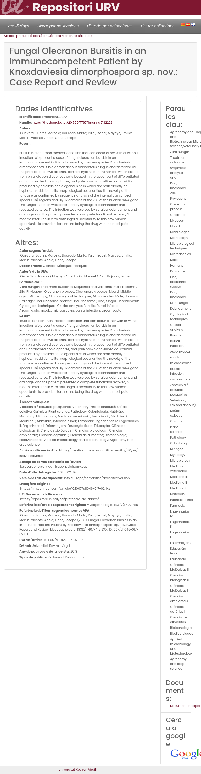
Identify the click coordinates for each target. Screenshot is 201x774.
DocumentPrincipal (185, 706)
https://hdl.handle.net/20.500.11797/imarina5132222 (72, 122)
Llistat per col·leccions (58, 26)
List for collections (157, 26)
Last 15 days (18, 26)
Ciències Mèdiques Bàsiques (69, 36)
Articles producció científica (25, 36)
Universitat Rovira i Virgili (77, 769)
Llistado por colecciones (110, 26)
